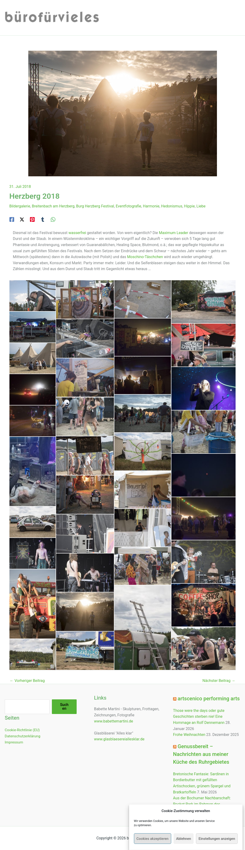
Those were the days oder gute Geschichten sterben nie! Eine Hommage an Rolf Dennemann (198, 716)
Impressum (14, 742)
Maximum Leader (173, 233)
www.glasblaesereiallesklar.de (119, 739)
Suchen (64, 706)
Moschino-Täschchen (145, 257)
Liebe (200, 206)
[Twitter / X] (22, 219)
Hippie (189, 206)
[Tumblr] (42, 219)
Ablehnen (183, 839)
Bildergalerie (19, 206)
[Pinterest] (32, 219)
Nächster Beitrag (218, 681)
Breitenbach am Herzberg (53, 206)
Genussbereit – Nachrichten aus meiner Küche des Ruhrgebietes (201, 754)
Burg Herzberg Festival (95, 206)
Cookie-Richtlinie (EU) (23, 730)
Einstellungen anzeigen (217, 839)
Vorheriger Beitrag (27, 681)
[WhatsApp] (53, 219)
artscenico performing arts (209, 698)
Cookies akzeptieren (153, 839)
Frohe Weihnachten (189, 734)
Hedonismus (171, 206)
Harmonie (151, 206)
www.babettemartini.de (113, 721)
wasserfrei (77, 233)
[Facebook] (11, 219)
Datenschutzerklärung (23, 736)
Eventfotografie (128, 206)
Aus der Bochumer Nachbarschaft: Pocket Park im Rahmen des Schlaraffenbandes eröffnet (202, 804)
